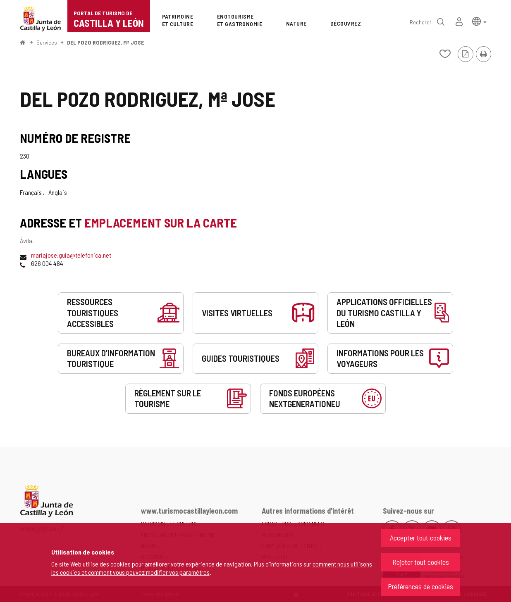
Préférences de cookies (420, 586)
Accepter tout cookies (420, 537)
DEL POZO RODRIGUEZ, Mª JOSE (105, 42)
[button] (479, 21)
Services (46, 42)
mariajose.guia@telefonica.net (71, 255)
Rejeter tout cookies (420, 561)
